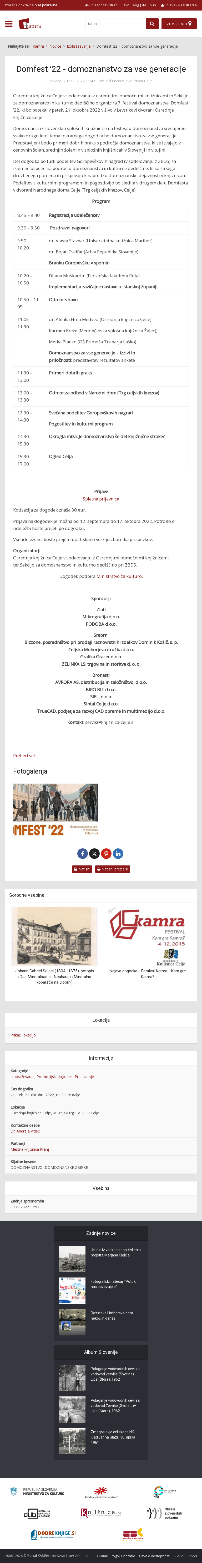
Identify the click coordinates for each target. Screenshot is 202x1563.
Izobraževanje (22, 1076)
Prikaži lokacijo (23, 1035)
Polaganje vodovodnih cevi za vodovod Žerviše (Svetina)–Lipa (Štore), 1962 (115, 1374)
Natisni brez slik (112, 868)
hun (153, 5)
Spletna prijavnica (101, 499)
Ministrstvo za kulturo (119, 576)
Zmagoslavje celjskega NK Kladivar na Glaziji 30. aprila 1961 (113, 1437)
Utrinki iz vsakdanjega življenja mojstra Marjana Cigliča (116, 1252)
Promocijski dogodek (55, 1076)
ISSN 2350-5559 (185, 1556)
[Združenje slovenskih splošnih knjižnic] (100, 1513)
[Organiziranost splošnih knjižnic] (101, 1492)
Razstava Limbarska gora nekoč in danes (112, 1315)
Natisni (82, 868)
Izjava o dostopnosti (154, 1556)
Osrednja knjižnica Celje (132, 81)
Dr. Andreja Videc (25, 1131)
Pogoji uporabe (123, 1556)
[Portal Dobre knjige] (53, 1534)
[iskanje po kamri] (115, 23)
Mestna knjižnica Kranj (30, 1149)
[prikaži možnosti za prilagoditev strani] (101, 5)
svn (126, 5)
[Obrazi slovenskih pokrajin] (165, 1513)
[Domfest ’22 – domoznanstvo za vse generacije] (55, 809)
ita (144, 5)
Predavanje (84, 1076)
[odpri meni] (8, 24)
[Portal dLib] (37, 1513)
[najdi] (152, 23)
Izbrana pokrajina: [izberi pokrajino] (31, 5)
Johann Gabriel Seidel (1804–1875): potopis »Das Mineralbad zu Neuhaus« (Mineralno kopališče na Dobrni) (54, 977)
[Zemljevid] (179, 23)
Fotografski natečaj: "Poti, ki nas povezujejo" (114, 1284)
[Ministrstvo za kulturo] (37, 1492)
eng (136, 5)
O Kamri (101, 1556)
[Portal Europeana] (165, 1492)
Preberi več (24, 756)
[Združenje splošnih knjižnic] (133, 1534)
